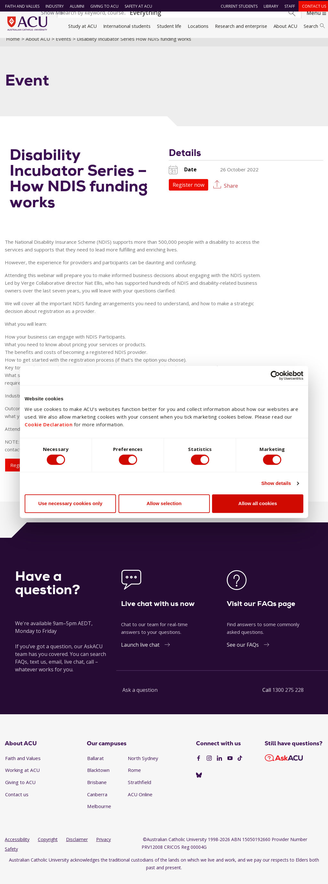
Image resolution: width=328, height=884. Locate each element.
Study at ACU (82, 26)
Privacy (103, 847)
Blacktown (98, 777)
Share (231, 193)
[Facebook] (198, 766)
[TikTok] (240, 766)
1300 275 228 (288, 696)
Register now (188, 191)
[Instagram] (209, 766)
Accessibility (17, 847)
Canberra (97, 801)
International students (127, 26)
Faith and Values (21, 6)
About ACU (285, 26)
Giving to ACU (103, 6)
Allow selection (163, 504)
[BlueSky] (199, 782)
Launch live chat (140, 651)
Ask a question (140, 696)
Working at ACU (22, 777)
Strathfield (139, 789)
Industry (53, 6)
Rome (134, 777)
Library (269, 6)
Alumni (75, 6)
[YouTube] (230, 766)
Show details (276, 484)
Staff (288, 6)
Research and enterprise (241, 26)
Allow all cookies (257, 504)
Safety (11, 856)
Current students (237, 6)
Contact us (312, 6)
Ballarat (95, 765)
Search (314, 26)
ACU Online (140, 801)
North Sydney (143, 765)
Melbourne (99, 813)
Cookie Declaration (48, 423)
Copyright (48, 847)
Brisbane (97, 789)
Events (63, 46)
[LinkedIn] (219, 766)
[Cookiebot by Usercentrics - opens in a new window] (275, 374)
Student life (169, 26)
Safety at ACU (137, 6)
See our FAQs (243, 651)
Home (13, 46)
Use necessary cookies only (70, 504)
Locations (198, 26)
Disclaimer (77, 847)
